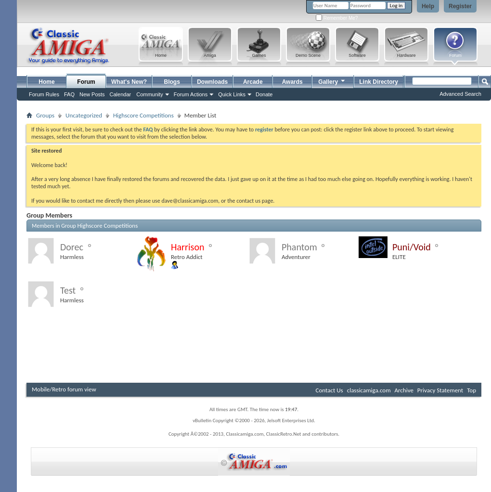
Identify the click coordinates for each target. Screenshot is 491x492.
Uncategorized (83, 115)
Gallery (332, 81)
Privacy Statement (440, 390)
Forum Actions (190, 94)
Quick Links (232, 94)
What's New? (129, 81)
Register (460, 6)
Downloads (212, 81)
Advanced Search (460, 94)
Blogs (172, 81)
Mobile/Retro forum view (64, 389)
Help (428, 6)
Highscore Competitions (143, 115)
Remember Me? (337, 18)
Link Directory (378, 81)
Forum (86, 81)
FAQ (69, 94)
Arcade (253, 81)
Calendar (120, 94)
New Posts (92, 94)
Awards (292, 81)
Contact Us (329, 390)
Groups (45, 115)
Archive (403, 390)
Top (471, 390)
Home (46, 81)
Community (149, 94)
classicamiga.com (369, 390)
